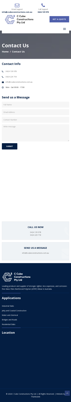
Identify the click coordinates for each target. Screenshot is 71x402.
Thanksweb (35, 396)
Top (67, 393)
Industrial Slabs (8, 306)
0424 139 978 (43, 12)
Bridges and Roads (9, 319)
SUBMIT (9, 146)
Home (5, 51)
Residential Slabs (8, 324)
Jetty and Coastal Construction (14, 310)
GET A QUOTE (59, 19)
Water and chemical (10, 315)
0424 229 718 (11, 76)
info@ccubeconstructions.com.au (17, 12)
